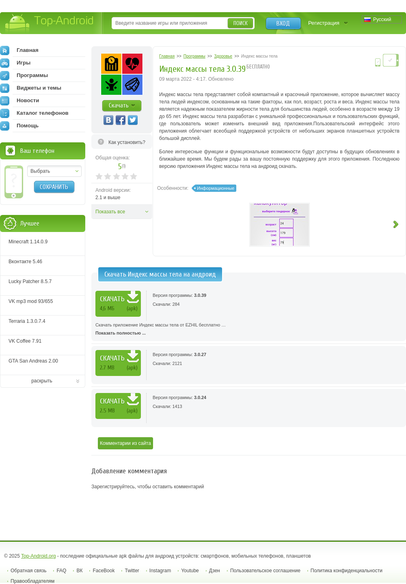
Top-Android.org (38, 556)
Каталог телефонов (34, 113)
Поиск (240, 23)
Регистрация (323, 23)
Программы (24, 75)
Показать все (110, 212)
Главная (19, 50)
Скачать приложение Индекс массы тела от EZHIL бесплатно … (248, 329)
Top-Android (49, 24)
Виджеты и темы (30, 88)
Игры (15, 63)
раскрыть (41, 381)
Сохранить (54, 187)
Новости (19, 100)
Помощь (19, 126)
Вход (283, 23)
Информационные (215, 188)
